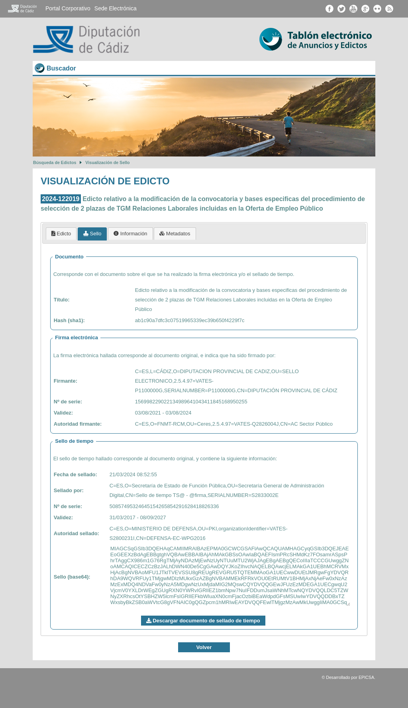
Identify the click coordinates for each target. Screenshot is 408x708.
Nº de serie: (68, 402)
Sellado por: (69, 490)
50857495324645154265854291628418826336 (164, 506)
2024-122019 (60, 199)
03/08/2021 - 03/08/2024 (163, 413)
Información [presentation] (130, 234)
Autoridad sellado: (76, 533)
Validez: (63, 413)
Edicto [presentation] (61, 234)
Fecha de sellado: (75, 474)
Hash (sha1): (69, 320)
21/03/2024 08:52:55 (133, 474)
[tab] (61, 233)
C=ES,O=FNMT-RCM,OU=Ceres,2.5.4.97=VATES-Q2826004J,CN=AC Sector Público (234, 424)
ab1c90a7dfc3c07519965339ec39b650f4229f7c (190, 320)
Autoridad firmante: (78, 424)
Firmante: (65, 381)
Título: (62, 300)
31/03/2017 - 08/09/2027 (138, 517)
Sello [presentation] (92, 234)
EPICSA (366, 677)
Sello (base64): (72, 577)
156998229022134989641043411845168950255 (191, 402)
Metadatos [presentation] (174, 234)
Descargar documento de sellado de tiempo (203, 621)
